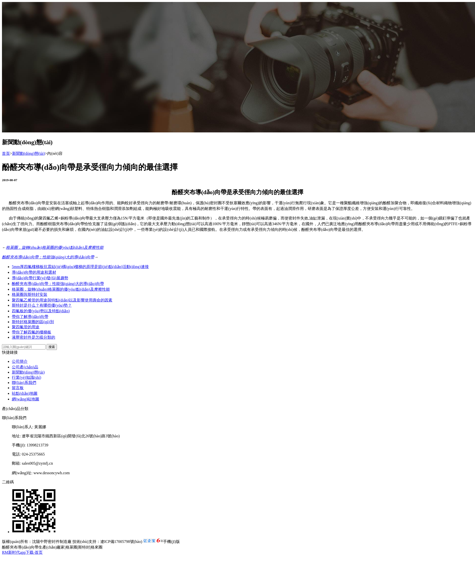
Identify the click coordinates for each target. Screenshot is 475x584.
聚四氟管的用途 (25, 327)
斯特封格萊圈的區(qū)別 (33, 322)
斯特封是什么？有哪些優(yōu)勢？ (42, 305)
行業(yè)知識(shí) (26, 377)
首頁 (6, 153)
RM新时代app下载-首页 (22, 552)
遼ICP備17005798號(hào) (121, 541)
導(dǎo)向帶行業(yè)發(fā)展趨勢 (40, 278)
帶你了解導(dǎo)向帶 (30, 317)
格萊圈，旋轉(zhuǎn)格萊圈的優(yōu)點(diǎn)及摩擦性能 (61, 289)
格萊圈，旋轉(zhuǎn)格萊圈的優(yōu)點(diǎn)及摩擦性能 (54, 247)
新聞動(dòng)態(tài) (28, 153)
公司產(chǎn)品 (25, 367)
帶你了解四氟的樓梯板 (31, 332)
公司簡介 (20, 361)
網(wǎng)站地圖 (25, 399)
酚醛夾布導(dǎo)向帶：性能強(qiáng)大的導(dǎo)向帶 (48, 257)
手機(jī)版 (171, 541)
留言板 (18, 388)
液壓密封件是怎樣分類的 (33, 337)
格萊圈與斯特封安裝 (29, 294)
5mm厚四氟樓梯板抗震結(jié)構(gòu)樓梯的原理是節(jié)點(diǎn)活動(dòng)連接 (80, 267)
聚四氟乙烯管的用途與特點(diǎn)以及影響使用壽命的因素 (62, 300)
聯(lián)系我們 (24, 382)
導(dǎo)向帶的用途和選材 (34, 272)
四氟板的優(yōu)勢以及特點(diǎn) (41, 311)
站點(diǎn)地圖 (24, 393)
